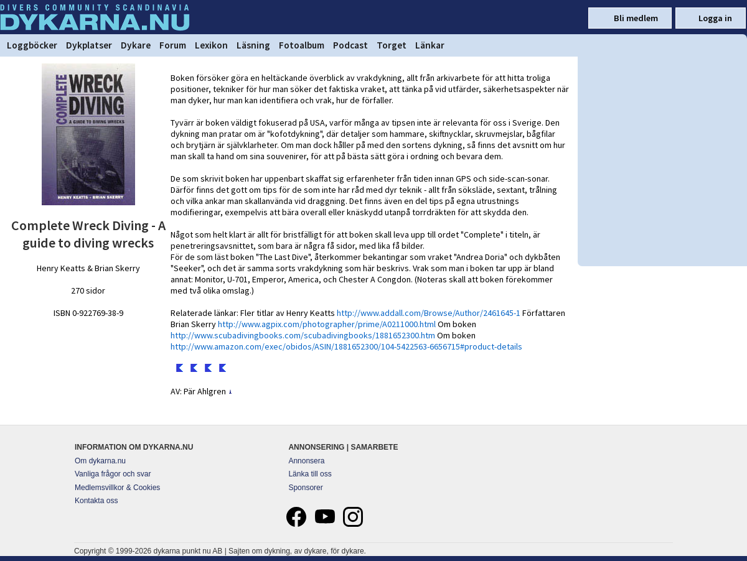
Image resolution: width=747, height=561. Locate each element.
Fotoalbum (301, 45)
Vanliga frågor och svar (113, 474)
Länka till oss (309, 474)
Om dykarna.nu (100, 461)
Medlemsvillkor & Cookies (117, 487)
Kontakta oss (96, 500)
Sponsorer (305, 487)
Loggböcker (32, 45)
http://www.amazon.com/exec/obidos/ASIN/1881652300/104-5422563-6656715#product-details (346, 346)
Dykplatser (89, 45)
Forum (172, 45)
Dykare (136, 45)
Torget (391, 45)
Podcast (350, 45)
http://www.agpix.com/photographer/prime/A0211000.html (327, 324)
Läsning (253, 45)
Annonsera (306, 461)
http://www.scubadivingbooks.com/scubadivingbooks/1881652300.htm (303, 335)
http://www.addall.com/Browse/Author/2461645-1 (428, 312)
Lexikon (211, 45)
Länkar (429, 45)
